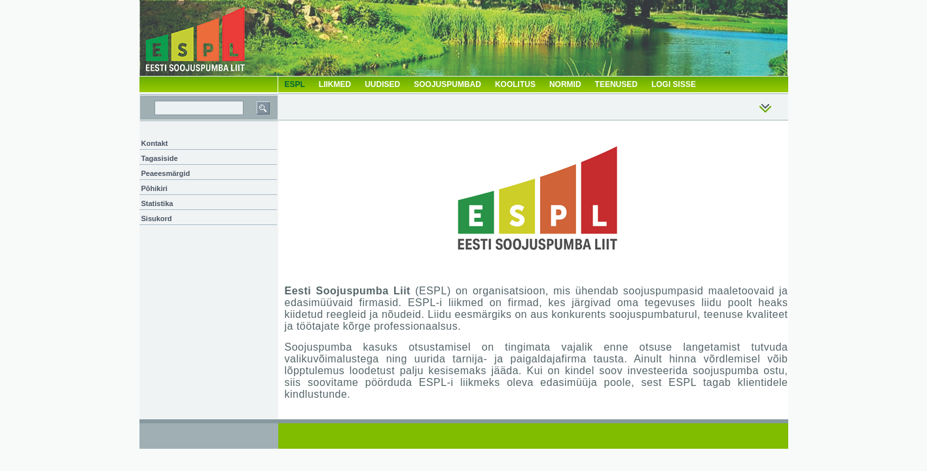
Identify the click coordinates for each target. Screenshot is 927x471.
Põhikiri (154, 188)
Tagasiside (159, 158)
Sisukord (156, 218)
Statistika (157, 203)
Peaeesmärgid (166, 173)
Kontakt (154, 143)
